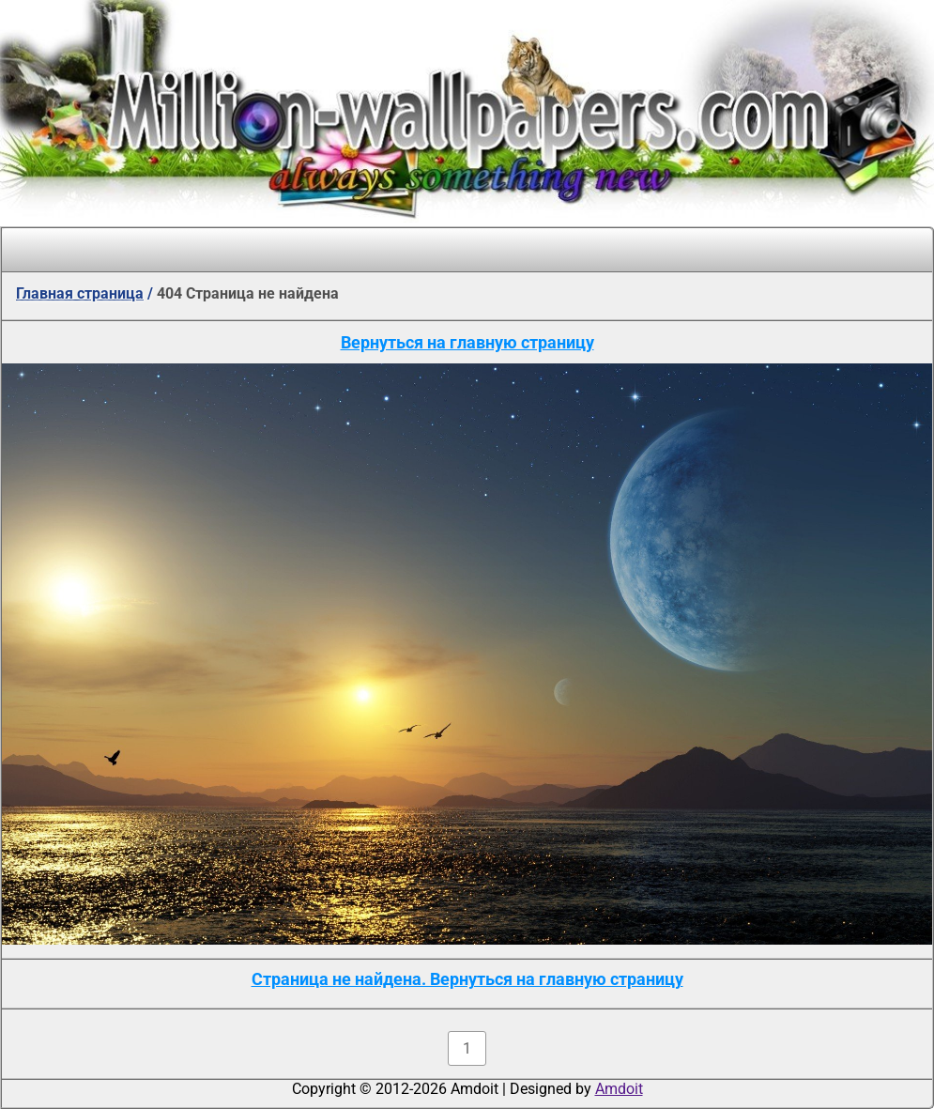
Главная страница (80, 293)
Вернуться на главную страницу (467, 342)
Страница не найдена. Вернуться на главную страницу (467, 979)
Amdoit (619, 1089)
